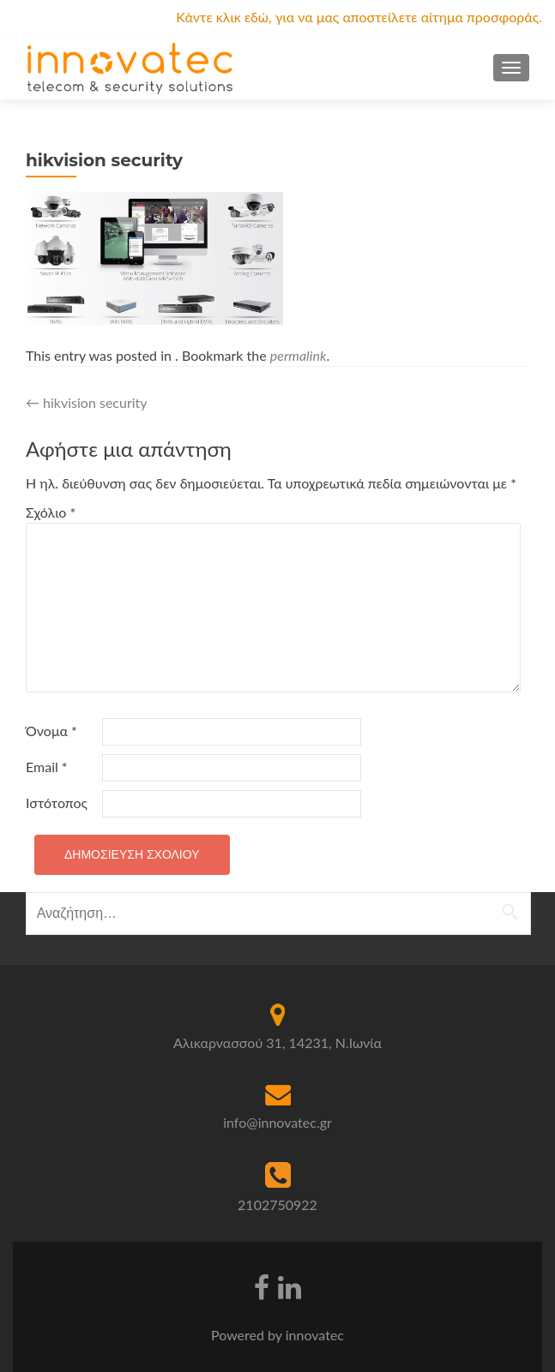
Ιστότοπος (56, 802)
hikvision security (87, 402)
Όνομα (51, 730)
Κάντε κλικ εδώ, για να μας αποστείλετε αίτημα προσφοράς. (359, 17)
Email (47, 766)
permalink (298, 355)
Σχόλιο (50, 512)
